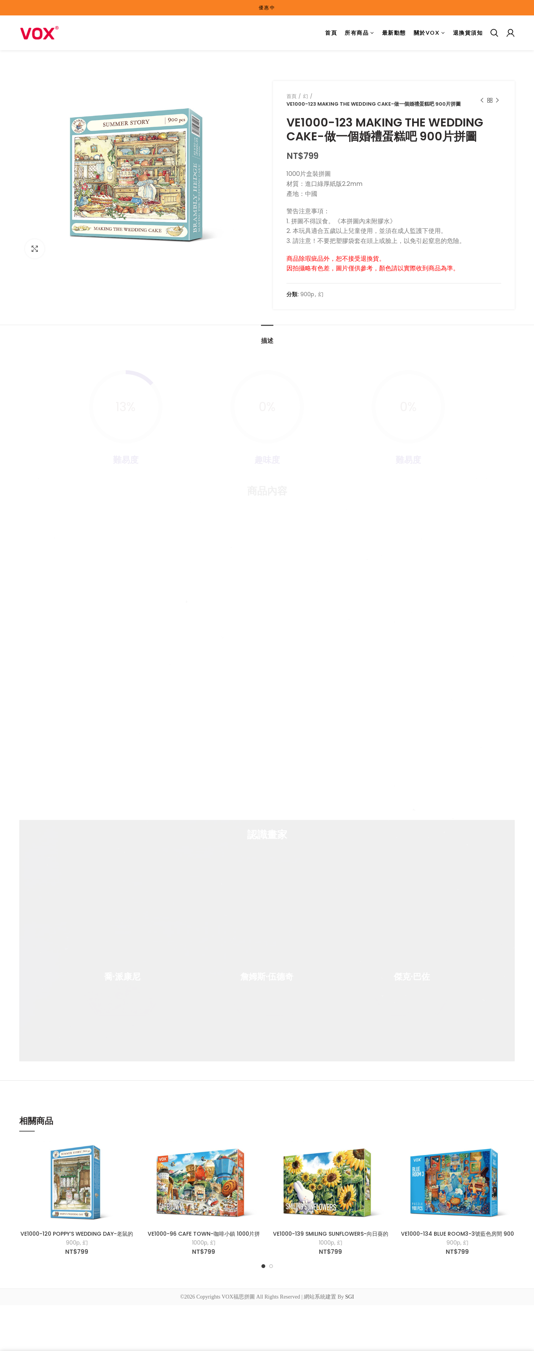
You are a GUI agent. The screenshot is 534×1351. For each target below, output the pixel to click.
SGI (349, 1297)
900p (307, 294)
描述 (267, 340)
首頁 (291, 96)
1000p (199, 1242)
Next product (497, 100)
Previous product (482, 100)
